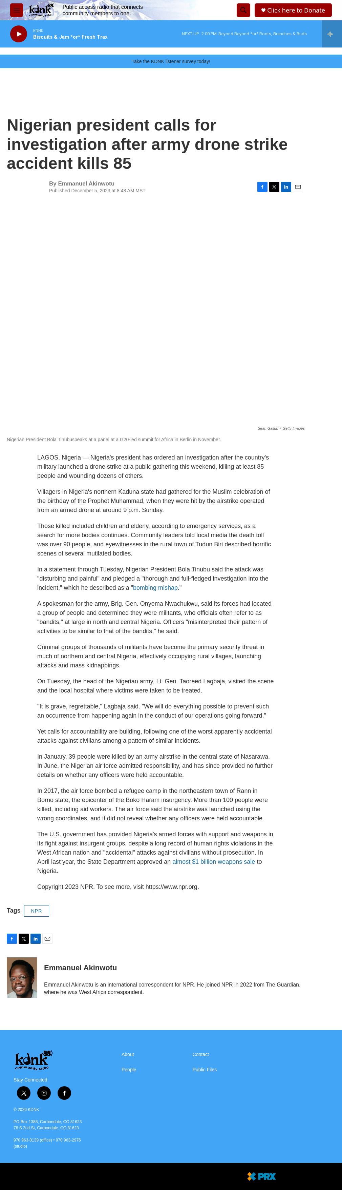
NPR (36, 911)
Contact (201, 1054)
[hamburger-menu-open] (16, 10)
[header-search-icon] (243, 10)
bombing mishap (155, 587)
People (129, 1069)
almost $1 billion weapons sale (213, 861)
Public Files (205, 1069)
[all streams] (332, 33)
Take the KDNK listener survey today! (171, 61)
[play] (18, 34)
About (128, 1054)
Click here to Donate (296, 10)
